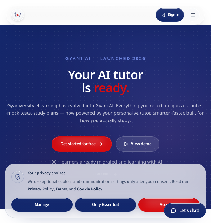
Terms (61, 189)
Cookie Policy (89, 189)
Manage (42, 205)
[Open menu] (193, 15)
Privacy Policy (41, 189)
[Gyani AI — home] (17, 15)
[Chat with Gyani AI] (185, 210)
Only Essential (105, 205)
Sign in (169, 14)
